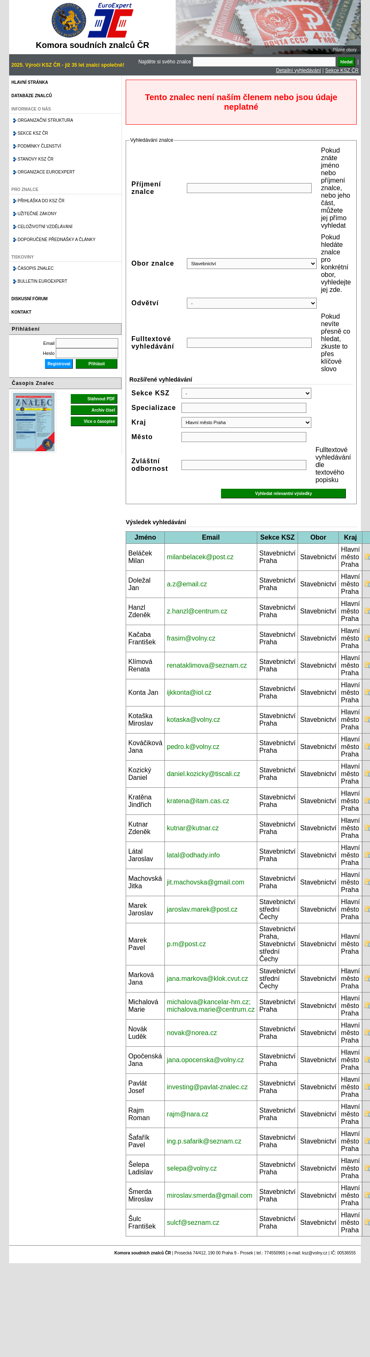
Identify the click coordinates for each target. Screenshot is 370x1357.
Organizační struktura (45, 120)
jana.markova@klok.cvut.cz (207, 978)
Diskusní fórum (29, 299)
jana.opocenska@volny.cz (205, 1059)
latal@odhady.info (193, 855)
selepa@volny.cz (192, 1168)
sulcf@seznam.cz (193, 1222)
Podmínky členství (39, 146)
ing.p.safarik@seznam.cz (204, 1141)
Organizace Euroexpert (46, 172)
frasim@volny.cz (191, 638)
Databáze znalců (31, 95)
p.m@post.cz (186, 943)
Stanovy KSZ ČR (35, 159)
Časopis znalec (35, 268)
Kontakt (21, 312)
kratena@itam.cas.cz (198, 800)
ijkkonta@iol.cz (189, 692)
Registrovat (58, 364)
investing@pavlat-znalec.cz (207, 1087)
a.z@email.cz (187, 584)
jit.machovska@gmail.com (205, 882)
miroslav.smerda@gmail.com (209, 1195)
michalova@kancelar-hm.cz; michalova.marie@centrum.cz (211, 1005)
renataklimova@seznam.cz (207, 665)
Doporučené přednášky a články (56, 239)
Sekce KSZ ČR (342, 70)
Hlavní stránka (29, 82)
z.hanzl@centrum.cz (197, 611)
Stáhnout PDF (101, 399)
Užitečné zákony (37, 213)
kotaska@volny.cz (193, 719)
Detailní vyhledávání (298, 70)
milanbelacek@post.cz (200, 556)
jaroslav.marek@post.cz (202, 909)
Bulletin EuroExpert (42, 281)
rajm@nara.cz (188, 1114)
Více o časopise (99, 421)
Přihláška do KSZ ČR (41, 201)
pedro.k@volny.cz (193, 746)
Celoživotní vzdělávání (44, 226)
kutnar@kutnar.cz (193, 828)
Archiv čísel (103, 410)
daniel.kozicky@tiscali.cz (203, 773)
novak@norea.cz (192, 1032)
